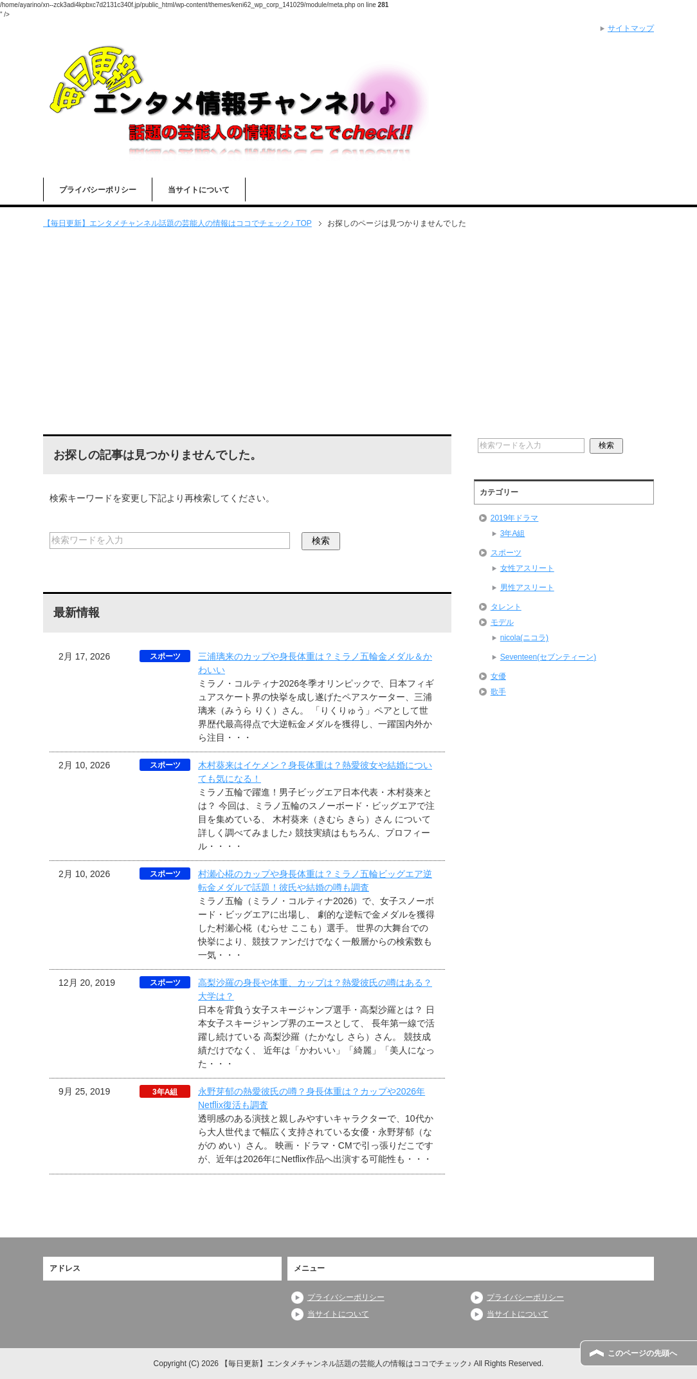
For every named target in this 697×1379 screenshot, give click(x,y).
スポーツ (506, 552)
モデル (502, 622)
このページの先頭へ (642, 1353)
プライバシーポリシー (97, 189)
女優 (498, 676)
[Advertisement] (348, 333)
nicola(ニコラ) (524, 637)
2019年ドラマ (515, 518)
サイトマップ (631, 28)
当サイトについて (199, 189)
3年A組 (512, 533)
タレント (506, 606)
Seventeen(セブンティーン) (548, 657)
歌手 (498, 691)
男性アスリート (527, 587)
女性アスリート (527, 568)
